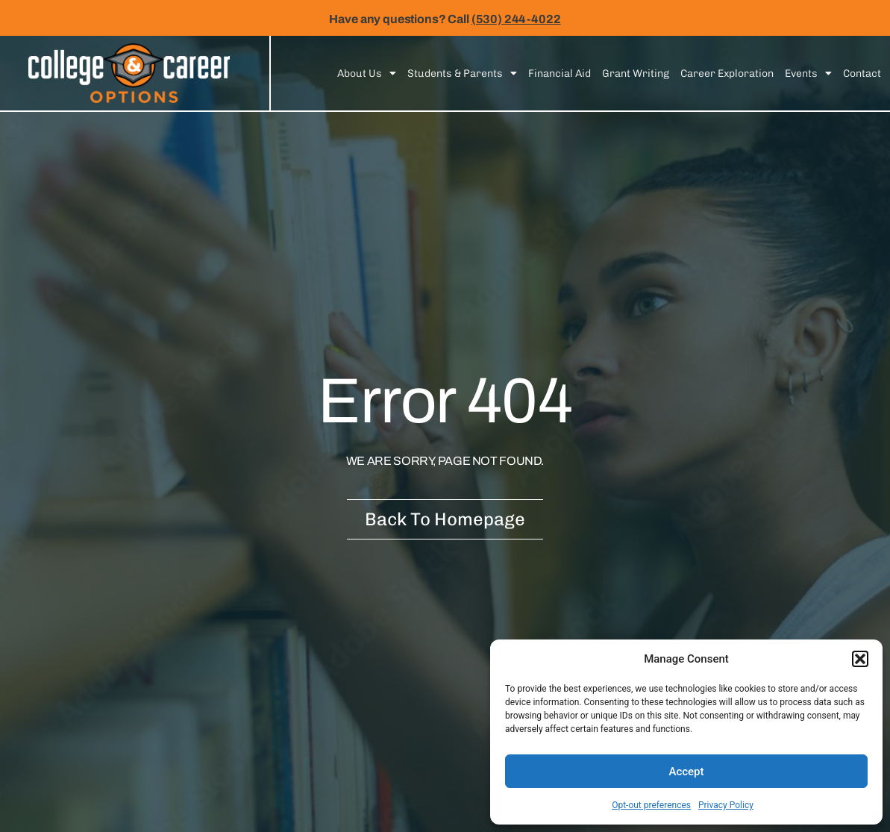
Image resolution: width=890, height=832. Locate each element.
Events (808, 73)
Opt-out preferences (651, 805)
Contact (862, 73)
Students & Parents (462, 73)
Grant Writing (635, 73)
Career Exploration (727, 73)
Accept (685, 771)
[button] (860, 658)
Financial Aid (559, 73)
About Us (366, 73)
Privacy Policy (725, 805)
